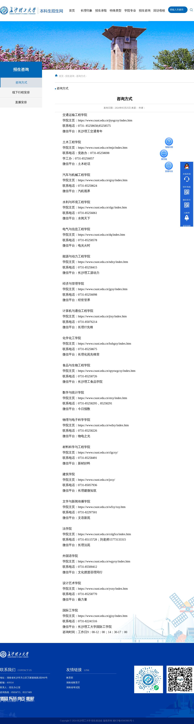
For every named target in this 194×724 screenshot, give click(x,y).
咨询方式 (21, 82)
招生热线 (187, 181)
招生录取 (101, 10)
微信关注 (187, 194)
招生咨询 (145, 10)
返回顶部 (187, 220)
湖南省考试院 (73, 687)
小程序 (187, 207)
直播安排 (21, 102)
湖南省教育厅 (73, 682)
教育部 (69, 678)
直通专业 (169, 166)
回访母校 (159, 10)
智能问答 (169, 141)
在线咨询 (187, 168)
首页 (72, 10)
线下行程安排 (21, 92)
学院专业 (130, 10)
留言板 (164, 154)
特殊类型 (115, 10)
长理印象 (86, 10)
